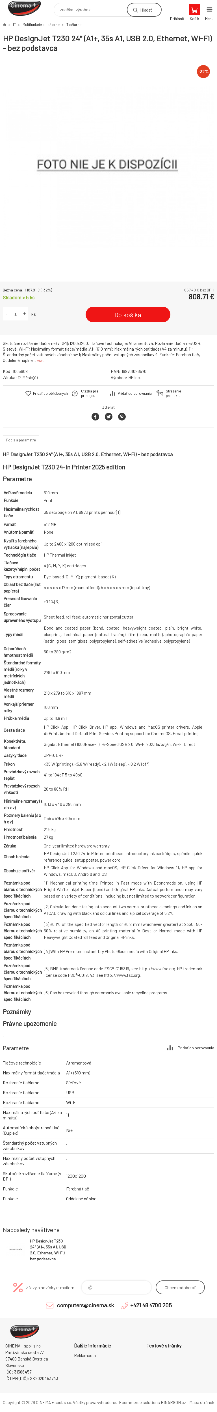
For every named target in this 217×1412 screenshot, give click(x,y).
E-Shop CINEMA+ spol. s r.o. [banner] (28, 8)
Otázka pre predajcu (89, 393)
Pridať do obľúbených (50, 393)
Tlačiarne (73, 24)
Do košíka (127, 315)
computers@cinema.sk (85, 1305)
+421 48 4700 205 (151, 1305)
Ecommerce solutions (139, 1402)
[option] (108, 167)
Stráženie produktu (173, 393)
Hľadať (146, 9)
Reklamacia (85, 1355)
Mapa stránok (201, 1402)
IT (14, 24)
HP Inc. (134, 377)
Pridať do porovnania (135, 393)
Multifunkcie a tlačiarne (41, 24)
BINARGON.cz (173, 1402)
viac (41, 360)
